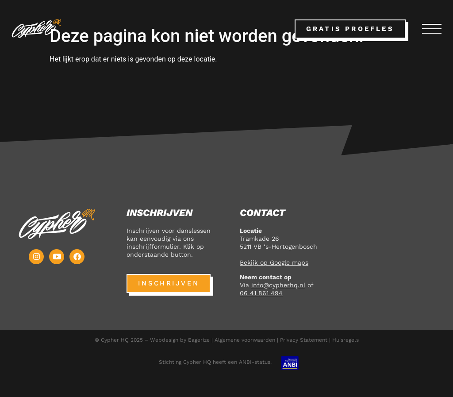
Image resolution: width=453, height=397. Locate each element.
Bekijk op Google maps (274, 262)
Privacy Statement (303, 340)
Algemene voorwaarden (245, 340)
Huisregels (345, 340)
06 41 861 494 (261, 293)
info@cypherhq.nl (278, 285)
